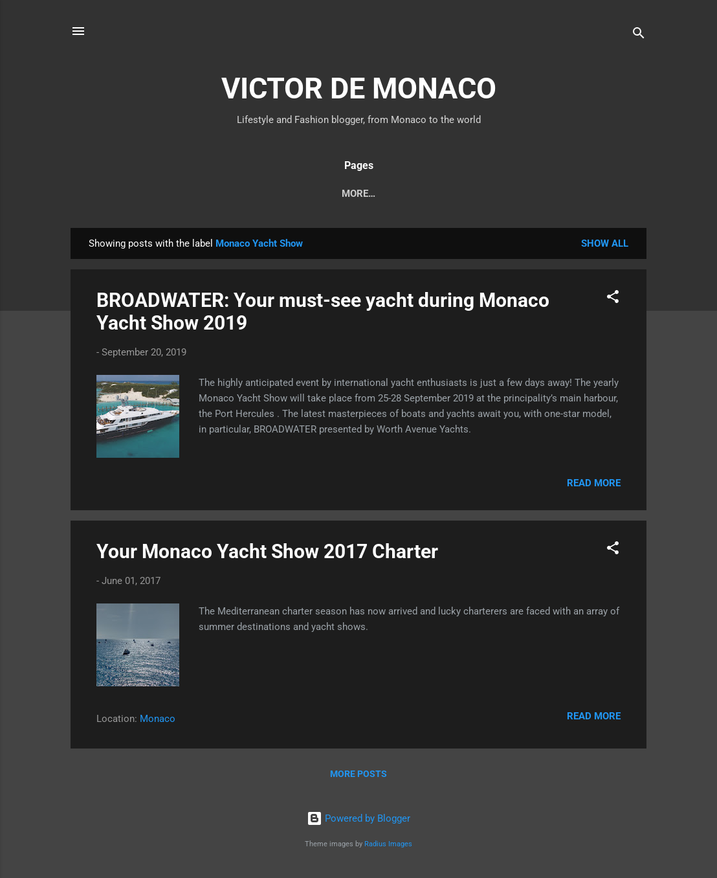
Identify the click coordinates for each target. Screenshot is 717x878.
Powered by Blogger (358, 819)
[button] (613, 301)
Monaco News (134, 193)
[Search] (638, 35)
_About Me (504, 193)
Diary (207, 193)
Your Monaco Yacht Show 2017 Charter (267, 554)
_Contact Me (586, 193)
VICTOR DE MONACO (358, 88)
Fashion (380, 193)
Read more (594, 485)
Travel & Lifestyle (290, 193)
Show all (604, 246)
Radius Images (388, 844)
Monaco (157, 721)
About (439, 193)
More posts (358, 776)
